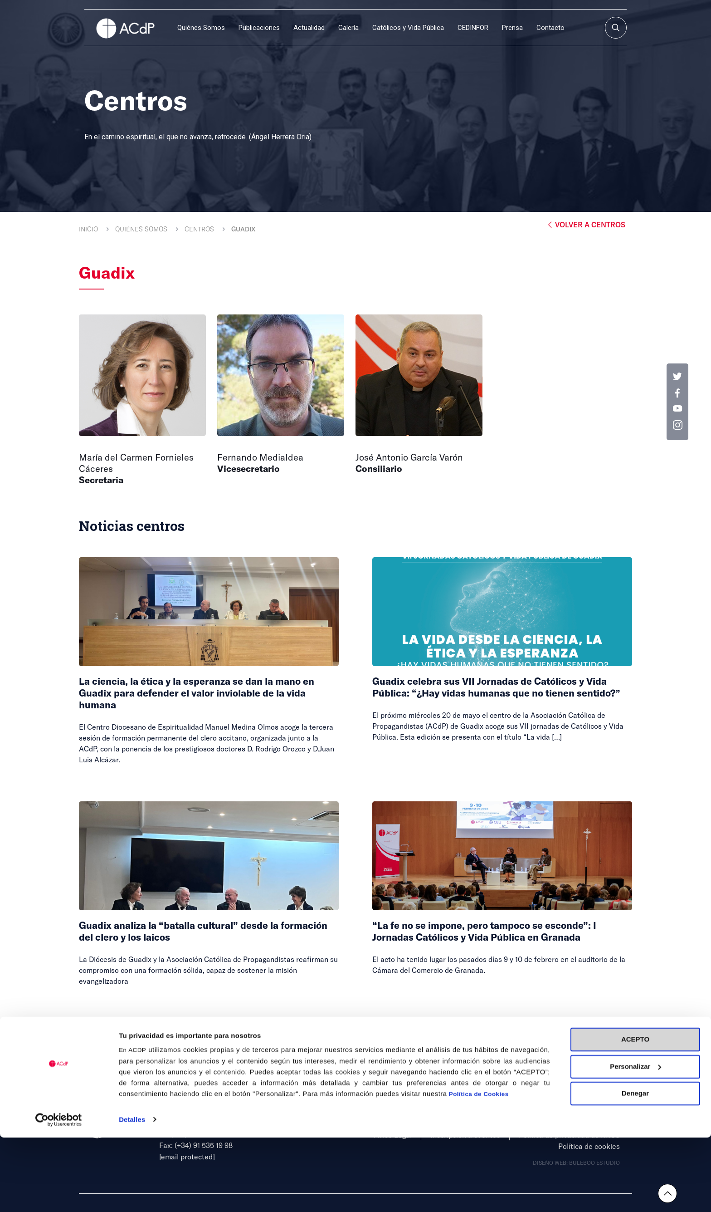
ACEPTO (635, 1114)
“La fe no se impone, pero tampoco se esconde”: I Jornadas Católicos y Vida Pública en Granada (499, 930)
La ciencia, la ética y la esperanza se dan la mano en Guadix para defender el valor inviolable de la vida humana (206, 692)
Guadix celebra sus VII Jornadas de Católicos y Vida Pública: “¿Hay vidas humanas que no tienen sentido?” (500, 692)
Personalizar (635, 1141)
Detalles (132, 1194)
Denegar (635, 1168)
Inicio (88, 229)
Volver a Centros (585, 224)
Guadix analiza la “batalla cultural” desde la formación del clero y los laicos (193, 930)
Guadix (243, 229)
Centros (199, 229)
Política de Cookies (479, 1169)
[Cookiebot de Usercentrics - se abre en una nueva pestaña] (58, 1194)
